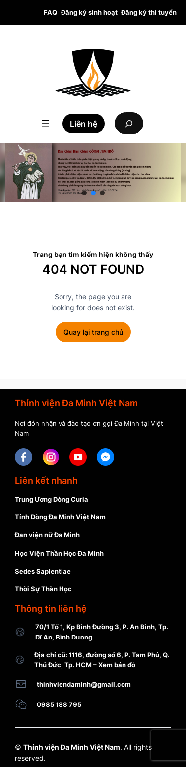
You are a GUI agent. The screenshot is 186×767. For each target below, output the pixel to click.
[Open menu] (45, 123)
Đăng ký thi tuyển (149, 12)
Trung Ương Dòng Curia (51, 499)
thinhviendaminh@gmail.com (84, 684)
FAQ (50, 12)
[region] (93, 172)
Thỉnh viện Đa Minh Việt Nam (71, 747)
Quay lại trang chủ (93, 332)
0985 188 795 (59, 704)
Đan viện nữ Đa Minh (47, 535)
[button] (84, 193)
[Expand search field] (129, 123)
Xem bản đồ (116, 665)
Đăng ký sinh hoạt (89, 12)
